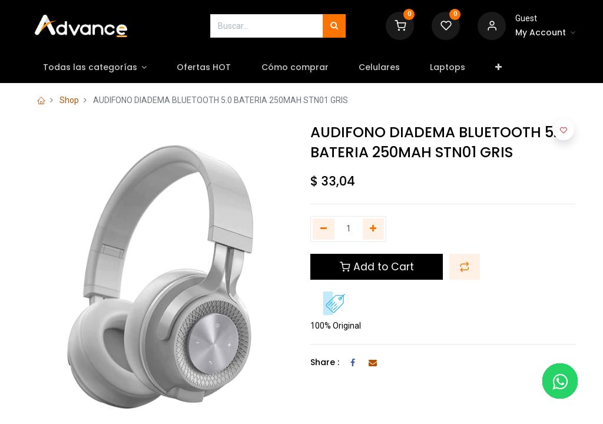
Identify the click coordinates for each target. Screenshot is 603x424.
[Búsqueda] (334, 26)
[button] (499, 67)
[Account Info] (545, 33)
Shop (69, 100)
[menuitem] (204, 67)
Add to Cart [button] (377, 267)
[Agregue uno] (374, 229)
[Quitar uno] (323, 229)
